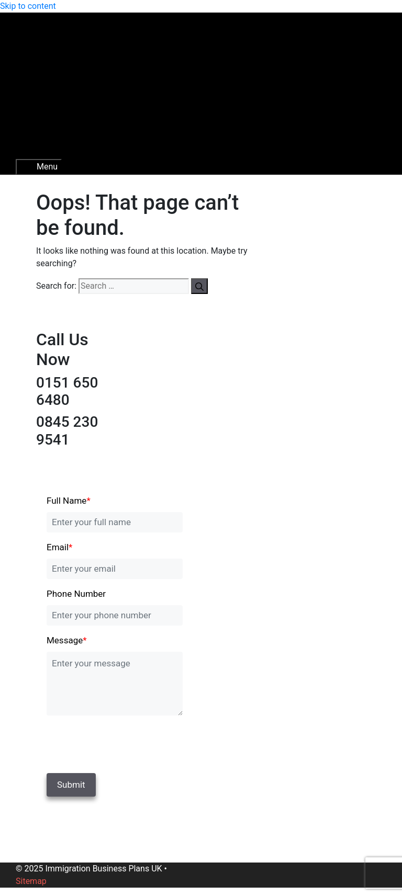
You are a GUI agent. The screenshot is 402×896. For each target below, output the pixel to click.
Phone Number (76, 593)
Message (67, 640)
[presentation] (118, 742)
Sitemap (31, 881)
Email (59, 547)
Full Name (69, 500)
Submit (71, 784)
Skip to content (28, 6)
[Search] (199, 286)
